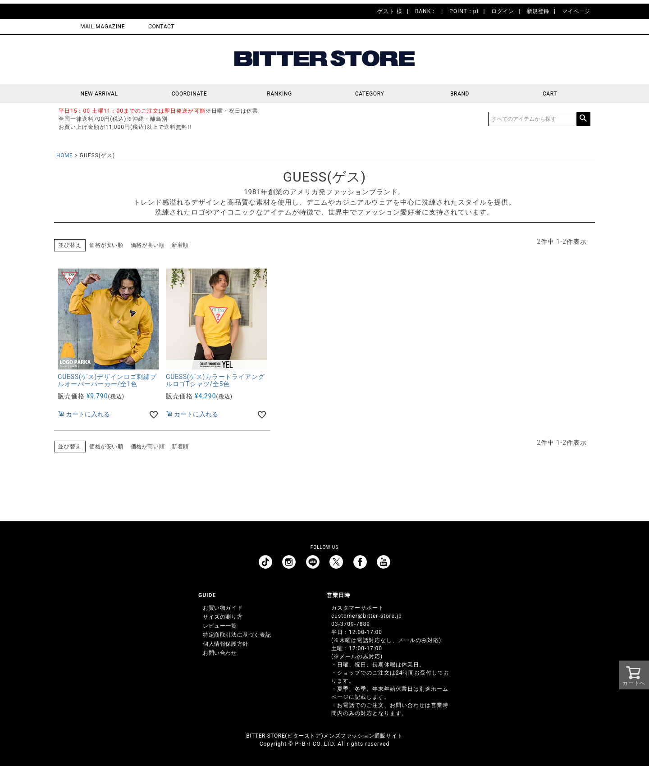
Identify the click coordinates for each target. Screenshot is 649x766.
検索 (583, 119)
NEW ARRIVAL (99, 94)
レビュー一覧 (220, 626)
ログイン (502, 11)
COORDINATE (189, 94)
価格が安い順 (106, 245)
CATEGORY (369, 94)
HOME (64, 155)
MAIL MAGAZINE (102, 26)
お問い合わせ (220, 653)
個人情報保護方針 (225, 644)
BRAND (459, 94)
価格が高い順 (148, 245)
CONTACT (161, 26)
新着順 (180, 245)
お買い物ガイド (222, 608)
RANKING (279, 94)
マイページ (576, 11)
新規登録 (538, 11)
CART (550, 94)
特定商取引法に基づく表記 (237, 635)
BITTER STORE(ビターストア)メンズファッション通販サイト (324, 736)
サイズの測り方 (222, 617)
